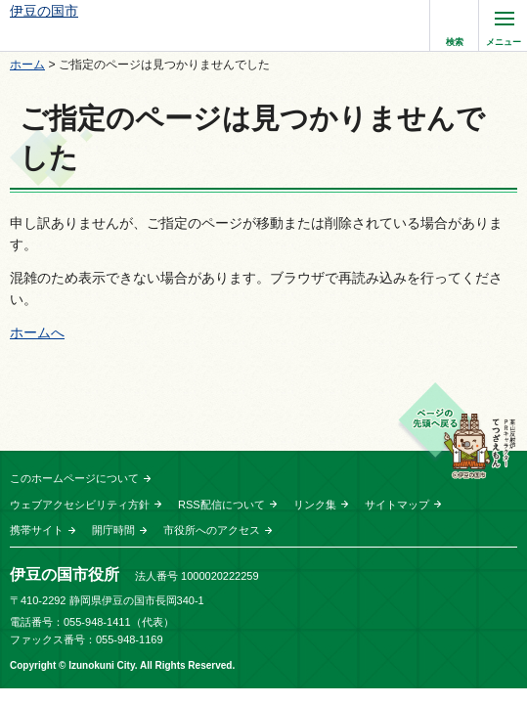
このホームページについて (74, 478)
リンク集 (314, 504)
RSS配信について (221, 504)
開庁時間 (113, 530)
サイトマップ (397, 504)
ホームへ (37, 332)
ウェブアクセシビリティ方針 (80, 504)
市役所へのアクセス (211, 530)
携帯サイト (37, 530)
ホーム (27, 64)
